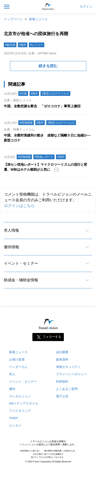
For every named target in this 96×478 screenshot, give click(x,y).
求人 (12, 374)
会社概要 (62, 352)
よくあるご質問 (67, 389)
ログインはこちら (19, 206)
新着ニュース (38, 19)
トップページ (13, 19)
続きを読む (48, 66)
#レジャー (36, 45)
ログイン (86, 6)
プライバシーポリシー (71, 374)
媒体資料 (62, 359)
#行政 (23, 93)
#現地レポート (44, 157)
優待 (12, 389)
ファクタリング (20, 410)
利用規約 (62, 381)
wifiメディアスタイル (23, 403)
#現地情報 (26, 122)
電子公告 (62, 396)
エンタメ (15, 425)
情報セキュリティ (68, 367)
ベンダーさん (18, 367)
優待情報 (11, 247)
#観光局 (10, 45)
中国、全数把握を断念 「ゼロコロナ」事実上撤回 (42, 106)
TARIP (13, 418)
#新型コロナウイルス (55, 93)
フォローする (52, 336)
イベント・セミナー (21, 263)
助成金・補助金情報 (21, 280)
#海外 (22, 45)
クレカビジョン (20, 396)
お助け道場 (17, 359)
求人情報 (11, 230)
